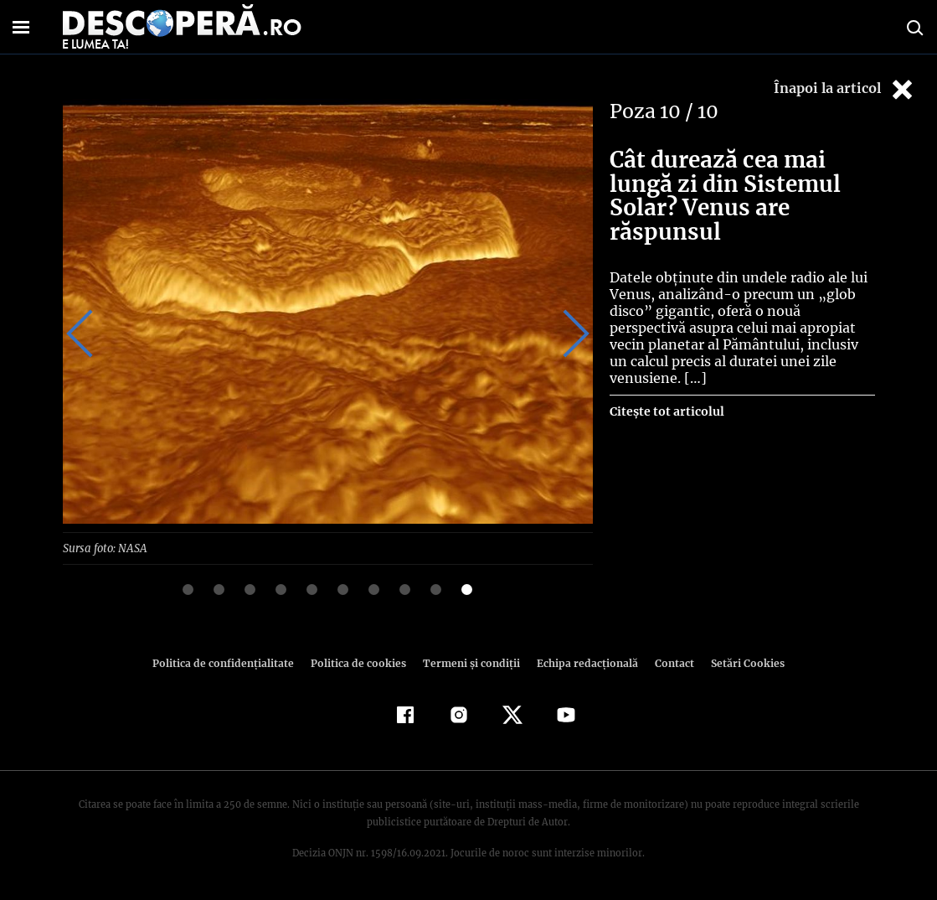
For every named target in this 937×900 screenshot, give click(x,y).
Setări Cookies (739, 662)
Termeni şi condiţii (470, 662)
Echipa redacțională (582, 662)
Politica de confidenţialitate (231, 662)
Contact (668, 662)
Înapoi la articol (845, 89)
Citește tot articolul (666, 394)
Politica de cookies (361, 662)
